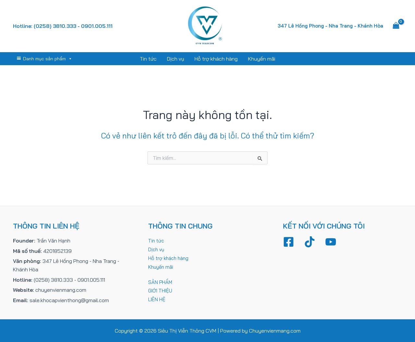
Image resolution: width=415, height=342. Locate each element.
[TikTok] (309, 241)
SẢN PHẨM (160, 281)
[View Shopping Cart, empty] (396, 26)
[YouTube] (330, 241)
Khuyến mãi (261, 58)
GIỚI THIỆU (161, 290)
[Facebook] (288, 241)
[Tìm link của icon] (399, 58)
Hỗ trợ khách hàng (216, 58)
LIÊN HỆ (157, 298)
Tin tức (148, 58)
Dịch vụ (175, 58)
